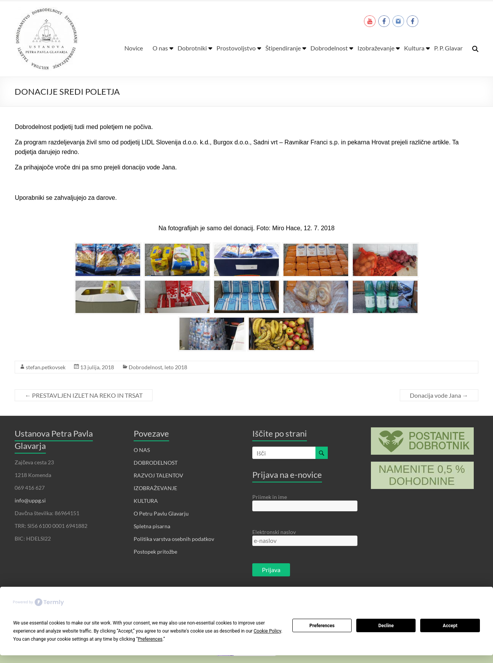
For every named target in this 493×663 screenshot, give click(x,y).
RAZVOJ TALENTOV (158, 475)
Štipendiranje (283, 48)
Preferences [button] (150, 639)
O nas (160, 48)
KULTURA (146, 500)
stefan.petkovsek (45, 367)
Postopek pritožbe (155, 551)
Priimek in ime (269, 497)
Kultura (414, 48)
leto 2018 (175, 367)
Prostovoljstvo (236, 48)
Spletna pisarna (152, 526)
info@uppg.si (30, 500)
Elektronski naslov (274, 532)
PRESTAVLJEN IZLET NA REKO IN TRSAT (84, 395)
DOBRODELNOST (156, 462)
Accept (450, 625)
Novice (133, 48)
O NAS (142, 450)
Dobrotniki (192, 48)
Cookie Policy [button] (267, 631)
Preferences (322, 625)
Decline (386, 625)
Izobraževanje (375, 48)
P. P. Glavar (448, 48)
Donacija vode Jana (439, 395)
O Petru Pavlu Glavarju (161, 513)
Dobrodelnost (329, 48)
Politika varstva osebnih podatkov (174, 539)
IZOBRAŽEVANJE (155, 488)
